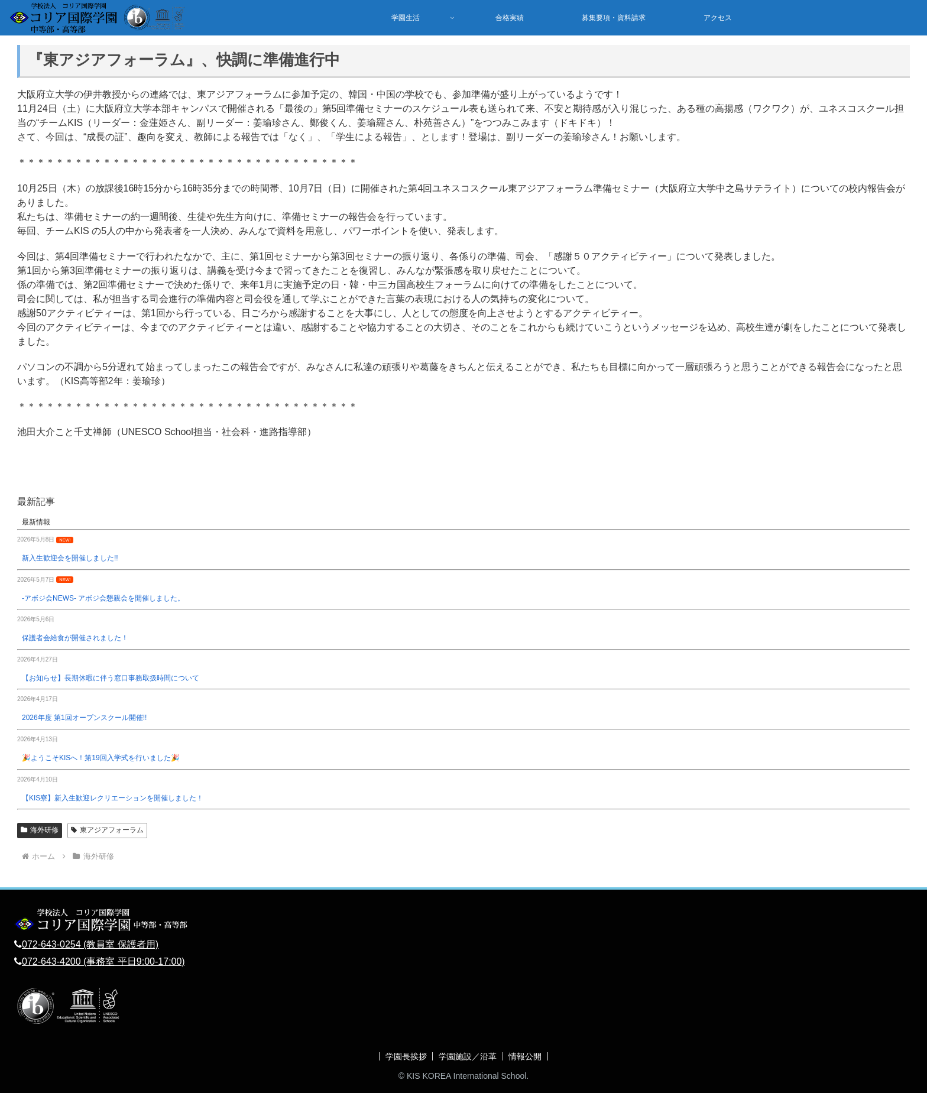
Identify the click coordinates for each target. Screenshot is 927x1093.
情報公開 (525, 1056)
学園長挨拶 (405, 1056)
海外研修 (40, 830)
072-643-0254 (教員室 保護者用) (90, 944)
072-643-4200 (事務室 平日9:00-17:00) (103, 961)
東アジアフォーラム (107, 830)
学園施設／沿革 (468, 1056)
